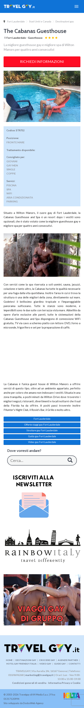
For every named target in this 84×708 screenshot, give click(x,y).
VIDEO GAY (45, 663)
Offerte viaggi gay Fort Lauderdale (42, 424)
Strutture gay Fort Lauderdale (42, 430)
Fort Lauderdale (16, 21)
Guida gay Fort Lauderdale (42, 436)
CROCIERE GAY (47, 660)
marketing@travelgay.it (39, 674)
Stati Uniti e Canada (40, 21)
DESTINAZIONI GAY (25, 660)
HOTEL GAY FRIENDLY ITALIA (21, 663)
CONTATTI (74, 663)
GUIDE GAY (60, 663)
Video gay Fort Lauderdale (42, 442)
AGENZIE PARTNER (68, 660)
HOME (9, 660)
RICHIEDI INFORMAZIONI (42, 61)
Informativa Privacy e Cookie (64, 682)
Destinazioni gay (65, 21)
